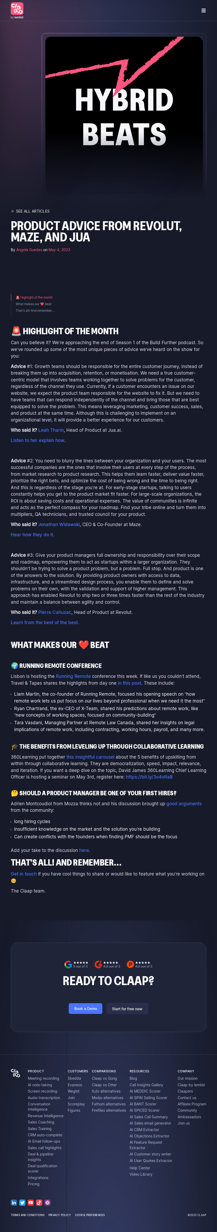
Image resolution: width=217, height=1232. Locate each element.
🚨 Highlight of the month (34, 297)
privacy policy (60, 1215)
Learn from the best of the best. (45, 622)
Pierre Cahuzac (54, 612)
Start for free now (127, 1009)
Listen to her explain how (37, 440)
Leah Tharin (51, 430)
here (84, 850)
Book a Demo (85, 1009)
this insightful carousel (90, 757)
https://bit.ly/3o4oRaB (149, 777)
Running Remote (73, 676)
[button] (204, 10)
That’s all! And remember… (35, 310)
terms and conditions (27, 1215)
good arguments (184, 803)
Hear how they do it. (32, 534)
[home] (17, 10)
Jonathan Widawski (59, 524)
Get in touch (24, 874)
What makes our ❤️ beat (33, 304)
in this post (129, 683)
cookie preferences (90, 1215)
